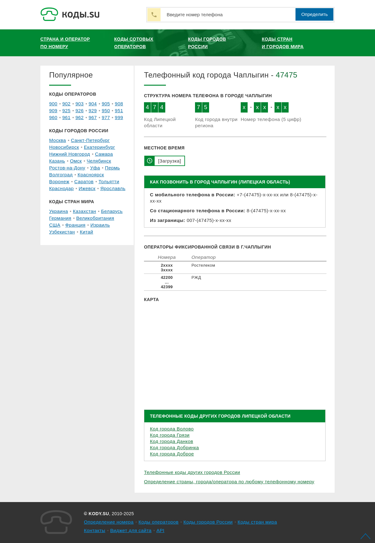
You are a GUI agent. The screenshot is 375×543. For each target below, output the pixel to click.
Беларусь (112, 211)
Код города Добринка (174, 447)
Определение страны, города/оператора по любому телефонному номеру (229, 481)
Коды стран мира (257, 522)
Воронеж (59, 181)
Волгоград (61, 174)
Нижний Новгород (69, 154)
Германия (60, 218)
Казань (57, 160)
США (54, 225)
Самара (104, 154)
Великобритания (95, 218)
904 (93, 103)
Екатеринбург (99, 147)
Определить (314, 14)
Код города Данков (171, 441)
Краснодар (61, 188)
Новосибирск (64, 147)
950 (106, 110)
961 (66, 117)
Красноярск (91, 174)
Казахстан (84, 211)
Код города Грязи (170, 435)
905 (106, 103)
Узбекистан (62, 231)
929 (93, 110)
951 (119, 110)
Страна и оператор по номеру (65, 43)
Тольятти (109, 181)
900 (53, 103)
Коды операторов (159, 522)
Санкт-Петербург (90, 140)
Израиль (100, 225)
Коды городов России (207, 43)
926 (79, 110)
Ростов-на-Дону (67, 167)
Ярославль (113, 188)
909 (53, 110)
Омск (76, 160)
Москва (57, 140)
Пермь (112, 167)
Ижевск (87, 188)
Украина (58, 211)
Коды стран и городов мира (283, 43)
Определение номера (109, 522)
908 (119, 103)
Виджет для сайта (131, 530)
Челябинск (99, 160)
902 (66, 103)
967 (93, 117)
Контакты (94, 530)
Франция (75, 225)
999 (119, 117)
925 (66, 110)
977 (106, 117)
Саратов (84, 181)
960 (53, 117)
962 (79, 117)
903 (79, 103)
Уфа (95, 167)
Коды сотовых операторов (133, 43)
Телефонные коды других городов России (192, 472)
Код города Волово (172, 428)
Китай (86, 231)
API (161, 530)
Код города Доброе (172, 453)
